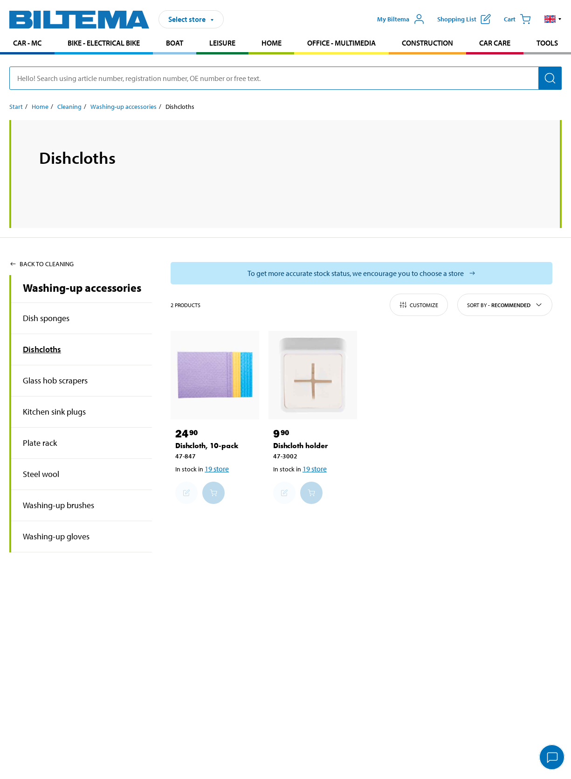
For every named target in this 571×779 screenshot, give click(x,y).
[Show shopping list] (464, 19)
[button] (553, 19)
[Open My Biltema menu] (401, 19)
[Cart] (517, 19)
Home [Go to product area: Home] (271, 42)
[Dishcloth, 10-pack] (215, 375)
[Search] (550, 78)
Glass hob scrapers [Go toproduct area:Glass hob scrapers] (55, 380)
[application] (552, 758)
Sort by (505, 305)
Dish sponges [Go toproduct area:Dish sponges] (46, 318)
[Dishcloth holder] (312, 375)
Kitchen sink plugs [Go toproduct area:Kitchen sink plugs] (54, 411)
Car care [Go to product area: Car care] (494, 42)
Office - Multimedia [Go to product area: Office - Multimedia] (341, 42)
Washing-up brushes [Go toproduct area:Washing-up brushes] (58, 505)
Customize (418, 305)
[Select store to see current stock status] (361, 273)
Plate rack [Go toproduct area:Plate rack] (40, 442)
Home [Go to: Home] (40, 106)
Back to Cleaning (41, 264)
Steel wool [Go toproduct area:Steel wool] (41, 474)
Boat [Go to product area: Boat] (174, 42)
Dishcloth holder (300, 445)
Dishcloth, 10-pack (207, 445)
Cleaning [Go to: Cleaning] (69, 106)
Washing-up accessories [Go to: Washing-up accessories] (123, 106)
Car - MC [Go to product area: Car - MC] (27, 42)
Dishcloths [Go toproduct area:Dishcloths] (42, 349)
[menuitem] (27, 44)
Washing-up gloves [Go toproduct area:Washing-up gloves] (56, 536)
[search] (285, 78)
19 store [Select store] (217, 468)
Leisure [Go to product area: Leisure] (222, 42)
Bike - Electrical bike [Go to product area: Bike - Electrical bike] (104, 42)
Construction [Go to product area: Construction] (427, 42)
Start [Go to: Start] (16, 106)
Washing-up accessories (82, 288)
